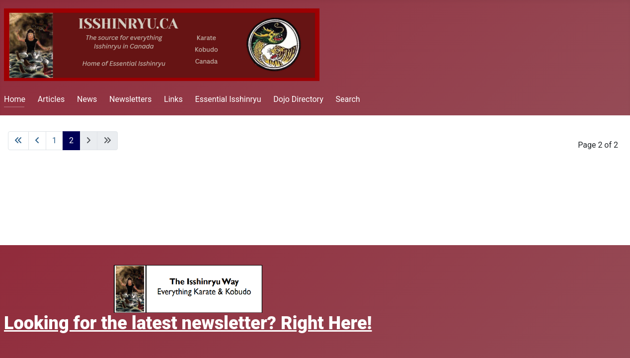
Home (14, 99)
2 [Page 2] (71, 140)
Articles (51, 99)
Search (348, 99)
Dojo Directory (298, 99)
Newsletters (130, 99)
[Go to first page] (18, 140)
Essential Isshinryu (228, 99)
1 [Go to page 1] (54, 140)
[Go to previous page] (37, 140)
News (87, 99)
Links (173, 99)
